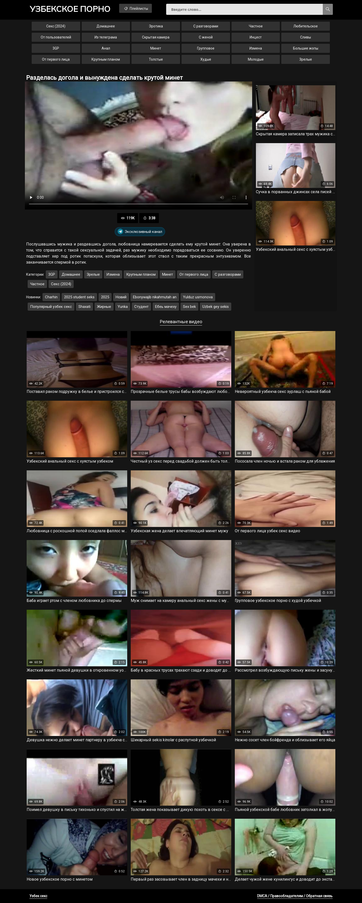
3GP (56, 48)
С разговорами (205, 26)
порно (70, 8)
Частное (256, 26)
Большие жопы (305, 48)
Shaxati (84, 306)
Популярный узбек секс (51, 306)
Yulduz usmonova (198, 297)
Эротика (156, 26)
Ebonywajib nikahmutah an (154, 297)
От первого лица (56, 59)
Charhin (51, 297)
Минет (155, 48)
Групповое (205, 48)
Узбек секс (38, 896)
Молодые (256, 59)
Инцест (256, 37)
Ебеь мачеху (165, 306)
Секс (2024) (55, 26)
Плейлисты (135, 8)
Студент (141, 306)
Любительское (305, 26)
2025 (105, 297)
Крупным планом (106, 59)
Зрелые (305, 59)
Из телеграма (106, 37)
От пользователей (56, 37)
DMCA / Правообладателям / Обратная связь (295, 896)
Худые (205, 59)
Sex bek (189, 306)
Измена (255, 48)
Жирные (104, 306)
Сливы (305, 37)
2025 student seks (79, 297)
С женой (206, 37)
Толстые (156, 59)
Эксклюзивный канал (140, 231)
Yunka (123, 306)
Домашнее (106, 26)
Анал (106, 48)
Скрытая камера (155, 37)
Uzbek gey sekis (215, 306)
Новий (121, 297)
